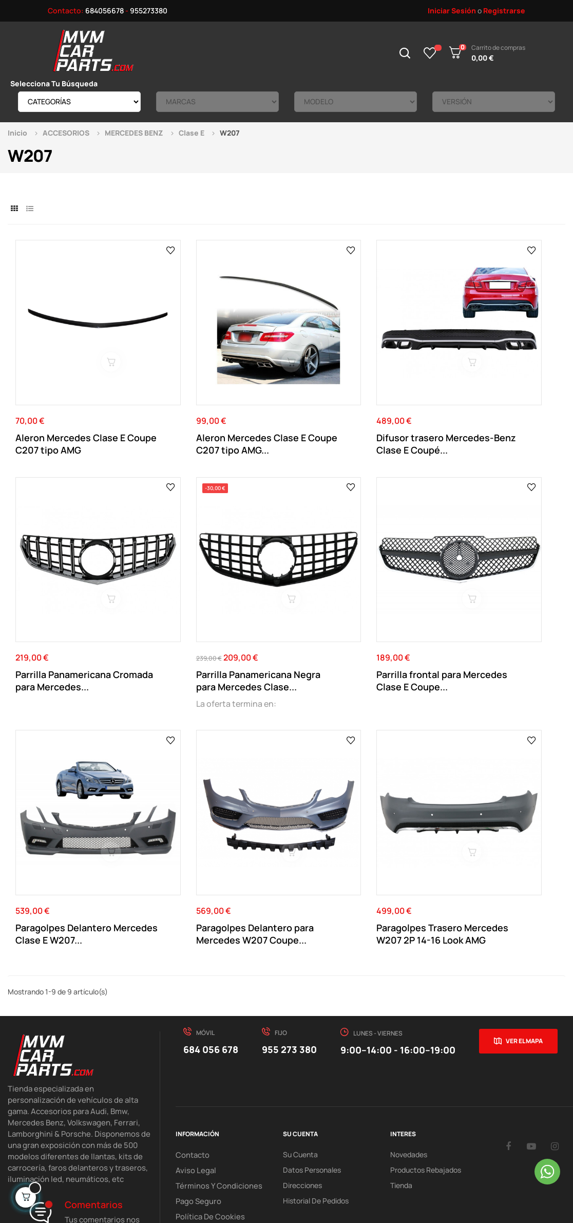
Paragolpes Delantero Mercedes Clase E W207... (350, 598)
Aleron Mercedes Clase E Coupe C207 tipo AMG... (210, 402)
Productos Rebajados (425, 1046)
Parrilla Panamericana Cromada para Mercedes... (491, 402)
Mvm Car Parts (99, 1162)
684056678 (104, 10)
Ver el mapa (524, 917)
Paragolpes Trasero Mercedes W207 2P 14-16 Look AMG (70, 810)
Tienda (401, 1062)
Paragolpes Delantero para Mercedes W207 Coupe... (492, 598)
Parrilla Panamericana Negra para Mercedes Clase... (63, 598)
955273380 (148, 10)
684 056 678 (210, 926)
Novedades (408, 1031)
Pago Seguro (197, 1077)
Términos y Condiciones (214, 1062)
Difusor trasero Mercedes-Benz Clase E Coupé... (353, 402)
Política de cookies (207, 1093)
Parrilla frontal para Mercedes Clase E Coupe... (214, 598)
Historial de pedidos (316, 1077)
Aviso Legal (194, 1046)
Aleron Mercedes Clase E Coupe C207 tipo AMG (70, 402)
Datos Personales (312, 1046)
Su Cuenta (300, 1031)
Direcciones (302, 1062)
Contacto (191, 1031)
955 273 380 (289, 926)
